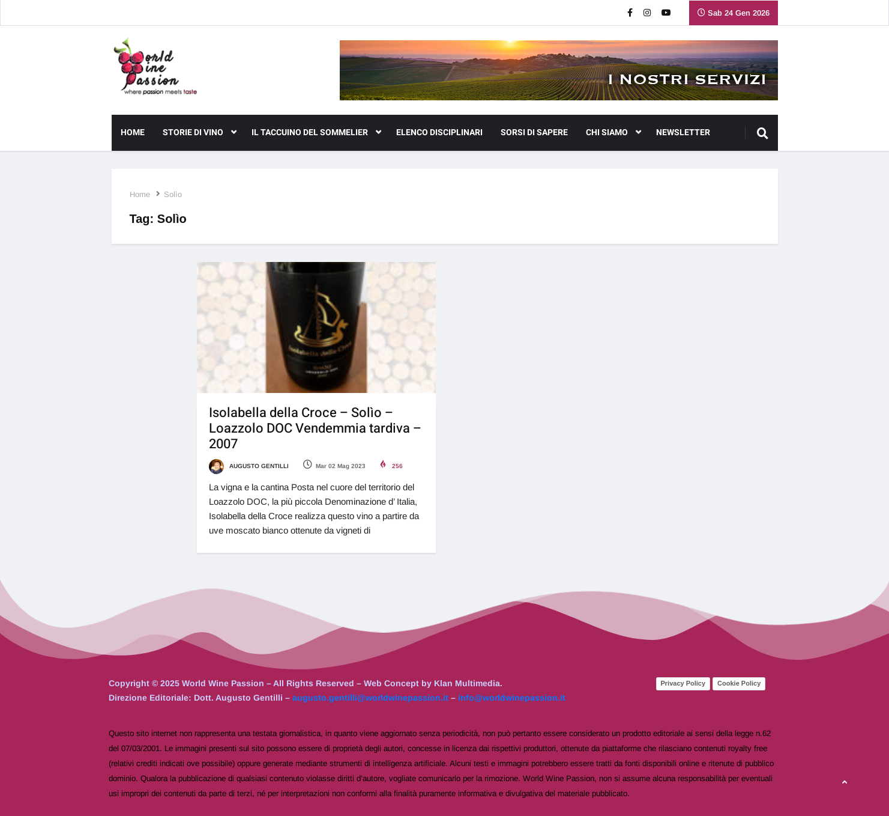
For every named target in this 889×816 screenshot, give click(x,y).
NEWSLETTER (683, 132)
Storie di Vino (200, 133)
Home (133, 132)
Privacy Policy (683, 683)
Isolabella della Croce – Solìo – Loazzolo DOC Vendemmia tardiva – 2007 (315, 428)
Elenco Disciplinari (439, 132)
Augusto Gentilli (249, 466)
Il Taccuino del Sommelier (316, 133)
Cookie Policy (739, 683)
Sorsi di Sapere (534, 132)
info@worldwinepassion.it (511, 697)
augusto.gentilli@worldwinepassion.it (370, 697)
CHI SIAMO (613, 133)
